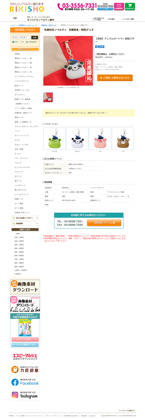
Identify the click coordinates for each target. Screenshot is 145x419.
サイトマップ (37, 416)
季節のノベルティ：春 (23, 58)
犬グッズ (18, 176)
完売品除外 (33, 42)
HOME (11, 416)
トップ (12, 25)
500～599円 (19, 252)
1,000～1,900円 (20, 270)
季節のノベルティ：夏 (23, 63)
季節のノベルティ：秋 (23, 67)
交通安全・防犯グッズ (48, 25)
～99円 (17, 234)
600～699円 (19, 256)
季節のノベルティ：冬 (23, 72)
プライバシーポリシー (53, 416)
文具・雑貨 (19, 149)
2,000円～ (18, 274)
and (16, 42)
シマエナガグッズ (21, 81)
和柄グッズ (19, 199)
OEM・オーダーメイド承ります (41, 18)
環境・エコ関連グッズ (23, 122)
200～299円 (19, 241)
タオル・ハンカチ (21, 145)
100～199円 (19, 237)
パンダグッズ (20, 185)
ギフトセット (20, 95)
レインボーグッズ (21, 194)
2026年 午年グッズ (22, 213)
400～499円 (19, 248)
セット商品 (19, 204)
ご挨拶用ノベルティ (22, 104)
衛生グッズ (19, 117)
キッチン (18, 154)
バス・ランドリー (21, 158)
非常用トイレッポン (22, 90)
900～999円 (19, 267)
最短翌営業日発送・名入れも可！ (76, 18)
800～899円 (19, 263)
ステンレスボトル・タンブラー (27, 126)
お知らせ (93, 416)
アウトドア (19, 172)
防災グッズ (19, 86)
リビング (18, 163)
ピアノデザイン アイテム (24, 76)
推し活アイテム (21, 190)
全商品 (17, 54)
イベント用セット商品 (23, 108)
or (23, 42)
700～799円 (19, 259)
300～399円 (19, 245)
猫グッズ (18, 181)
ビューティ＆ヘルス (22, 167)
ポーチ (17, 140)
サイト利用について (23, 416)
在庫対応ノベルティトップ (28, 25)
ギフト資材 (19, 208)
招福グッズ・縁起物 (22, 99)
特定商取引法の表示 (71, 416)
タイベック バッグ (22, 136)
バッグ (17, 131)
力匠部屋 (84, 416)
